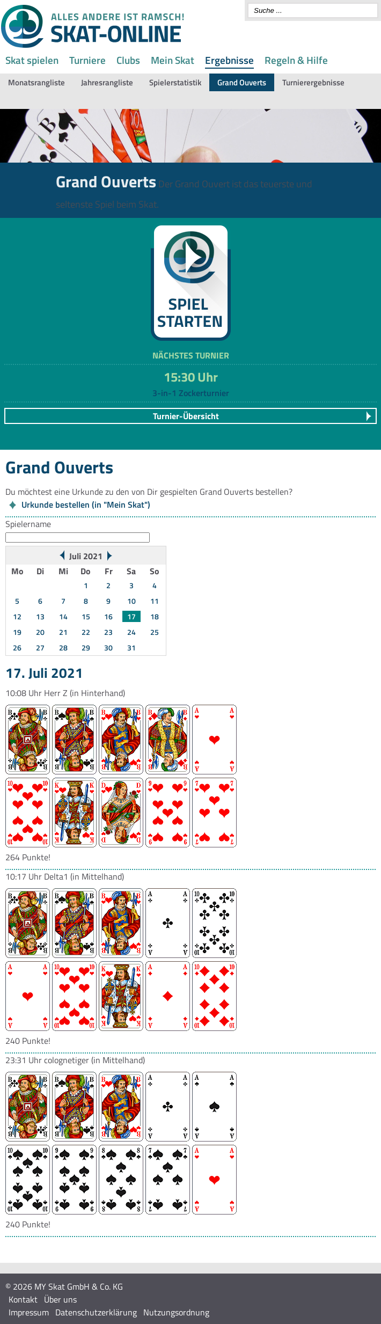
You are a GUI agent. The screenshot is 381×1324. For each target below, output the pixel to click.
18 (154, 616)
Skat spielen (31, 60)
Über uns (60, 1299)
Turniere (87, 60)
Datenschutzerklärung (96, 1312)
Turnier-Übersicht (186, 415)
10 (131, 600)
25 (154, 632)
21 (63, 632)
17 (131, 616)
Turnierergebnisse (313, 82)
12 (17, 616)
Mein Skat (172, 60)
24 (131, 632)
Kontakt (23, 1299)
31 (131, 647)
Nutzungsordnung (176, 1312)
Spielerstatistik (175, 82)
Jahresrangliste (107, 82)
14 (63, 616)
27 (40, 647)
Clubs (128, 60)
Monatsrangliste (36, 82)
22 (86, 632)
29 (86, 647)
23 (108, 632)
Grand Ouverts (241, 82)
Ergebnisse (229, 60)
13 (40, 616)
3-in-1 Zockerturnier (190, 392)
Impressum (29, 1312)
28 (63, 647)
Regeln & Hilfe (296, 60)
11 (154, 600)
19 (17, 632)
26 (17, 647)
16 (108, 616)
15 (86, 616)
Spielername (28, 523)
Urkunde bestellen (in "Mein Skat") (85, 504)
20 (40, 632)
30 (108, 647)
